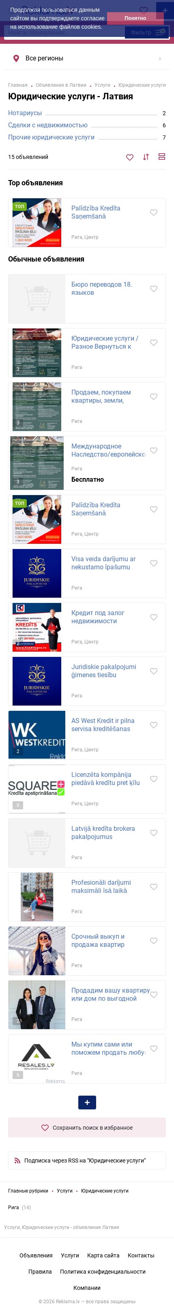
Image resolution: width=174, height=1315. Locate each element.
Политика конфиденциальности (103, 1271)
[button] (105, 27)
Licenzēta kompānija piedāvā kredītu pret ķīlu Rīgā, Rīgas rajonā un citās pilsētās (109, 787)
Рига (13, 1207)
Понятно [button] (135, 18)
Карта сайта (103, 1255)
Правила (40, 1271)
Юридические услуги (105, 1191)
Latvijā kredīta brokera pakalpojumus (103, 833)
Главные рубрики (28, 1191)
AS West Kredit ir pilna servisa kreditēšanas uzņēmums (103, 729)
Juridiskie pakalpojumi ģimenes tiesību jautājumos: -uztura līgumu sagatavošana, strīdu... (109, 679)
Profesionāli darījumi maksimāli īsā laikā (101, 887)
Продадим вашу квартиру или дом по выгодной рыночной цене (110, 998)
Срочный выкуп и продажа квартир (98, 940)
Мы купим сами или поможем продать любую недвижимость (110, 1052)
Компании (87, 1288)
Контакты (141, 1255)
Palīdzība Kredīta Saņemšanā (95, 212)
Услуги (65, 1191)
